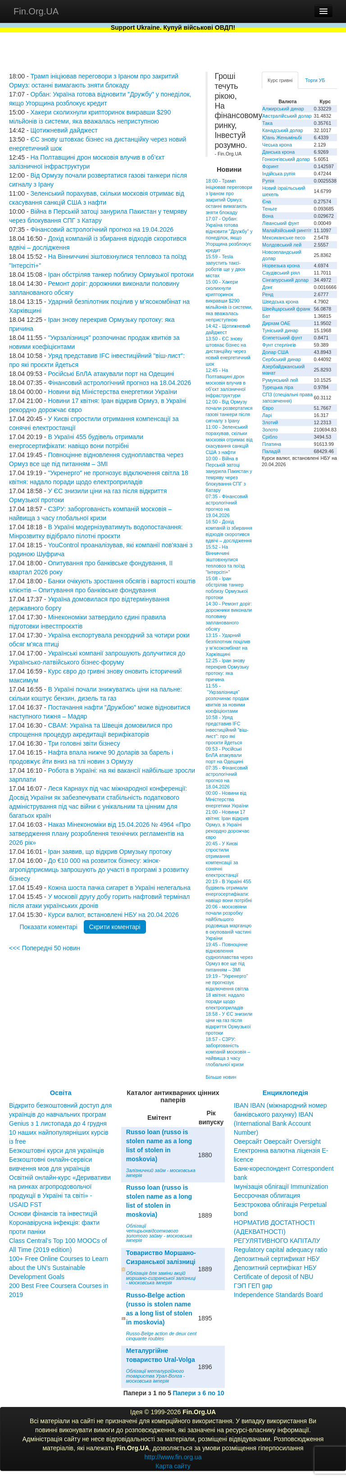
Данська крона (278, 152)
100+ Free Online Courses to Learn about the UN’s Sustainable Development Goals (58, 1267)
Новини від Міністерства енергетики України (112, 391)
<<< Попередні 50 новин (44, 948)
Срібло (270, 437)
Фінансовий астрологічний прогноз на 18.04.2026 (119, 382)
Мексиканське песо (283, 237)
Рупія (268, 180)
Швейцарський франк (286, 309)
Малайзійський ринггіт (286, 230)
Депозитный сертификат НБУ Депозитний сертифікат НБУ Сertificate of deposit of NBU (277, 1267)
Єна (266, 201)
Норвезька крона (281, 265)
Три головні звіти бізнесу (84, 743)
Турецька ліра (277, 387)
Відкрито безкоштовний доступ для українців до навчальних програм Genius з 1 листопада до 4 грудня (60, 1114)
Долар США (275, 352)
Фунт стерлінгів (279, 345)
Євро (267, 408)
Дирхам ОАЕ (276, 323)
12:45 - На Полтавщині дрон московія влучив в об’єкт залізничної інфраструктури (225, 382)
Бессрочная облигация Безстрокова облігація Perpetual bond (280, 1204)
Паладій (271, 451)
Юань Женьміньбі (282, 137)
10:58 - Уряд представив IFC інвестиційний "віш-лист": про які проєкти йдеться (226, 730)
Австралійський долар (287, 116)
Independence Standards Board (278, 1294)
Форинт (270, 166)
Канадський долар (282, 130)
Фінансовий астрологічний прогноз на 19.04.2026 (101, 229)
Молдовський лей (281, 244)
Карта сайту (173, 1466)
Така (267, 123)
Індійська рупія (278, 173)
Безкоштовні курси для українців (56, 1150)
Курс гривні (280, 80)
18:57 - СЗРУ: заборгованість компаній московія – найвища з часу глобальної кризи (227, 1051)
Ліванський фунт (280, 223)
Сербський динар (281, 359)
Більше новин (220, 1077)
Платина (271, 444)
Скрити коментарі (115, 926)
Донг (267, 287)
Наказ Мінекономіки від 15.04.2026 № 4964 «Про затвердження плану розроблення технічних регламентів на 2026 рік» (100, 833)
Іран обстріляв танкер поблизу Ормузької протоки (120, 274)
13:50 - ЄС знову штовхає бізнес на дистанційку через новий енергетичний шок (227, 351)
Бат (266, 316)
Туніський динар (280, 330)
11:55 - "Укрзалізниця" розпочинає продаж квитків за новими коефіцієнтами (227, 698)
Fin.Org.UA (36, 11)
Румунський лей (280, 380)
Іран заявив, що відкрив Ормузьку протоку (110, 851)
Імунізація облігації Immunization (281, 1186)
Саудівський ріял (281, 272)
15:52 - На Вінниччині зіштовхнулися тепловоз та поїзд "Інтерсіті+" (225, 559)
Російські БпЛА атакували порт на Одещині (111, 373)
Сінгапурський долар (285, 280)
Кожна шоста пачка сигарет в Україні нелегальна (119, 887)
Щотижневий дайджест (63, 130)
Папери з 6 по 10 (198, 1393)
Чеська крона (277, 144)
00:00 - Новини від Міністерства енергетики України (226, 799)
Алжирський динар (283, 108)
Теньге (269, 208)
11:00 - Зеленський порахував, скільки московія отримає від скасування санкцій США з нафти (228, 439)
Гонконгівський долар (286, 159)
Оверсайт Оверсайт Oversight (277, 1141)
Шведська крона (280, 301)
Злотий (270, 422)
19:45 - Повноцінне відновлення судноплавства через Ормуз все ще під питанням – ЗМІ (228, 957)
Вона (267, 216)
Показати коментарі (48, 926)
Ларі (267, 415)
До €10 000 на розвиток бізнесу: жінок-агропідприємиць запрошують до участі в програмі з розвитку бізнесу (99, 869)
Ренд (267, 294)
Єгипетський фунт (282, 337)
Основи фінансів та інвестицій (53, 1213)
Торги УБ (315, 80)
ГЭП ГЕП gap (253, 1285)
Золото (270, 429)
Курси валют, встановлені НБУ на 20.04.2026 (113, 914)
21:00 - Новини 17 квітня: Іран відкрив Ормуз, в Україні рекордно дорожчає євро (227, 824)
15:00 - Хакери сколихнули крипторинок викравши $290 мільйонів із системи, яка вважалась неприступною (228, 300)
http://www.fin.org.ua (173, 1457)
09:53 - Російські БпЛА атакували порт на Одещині (224, 755)
